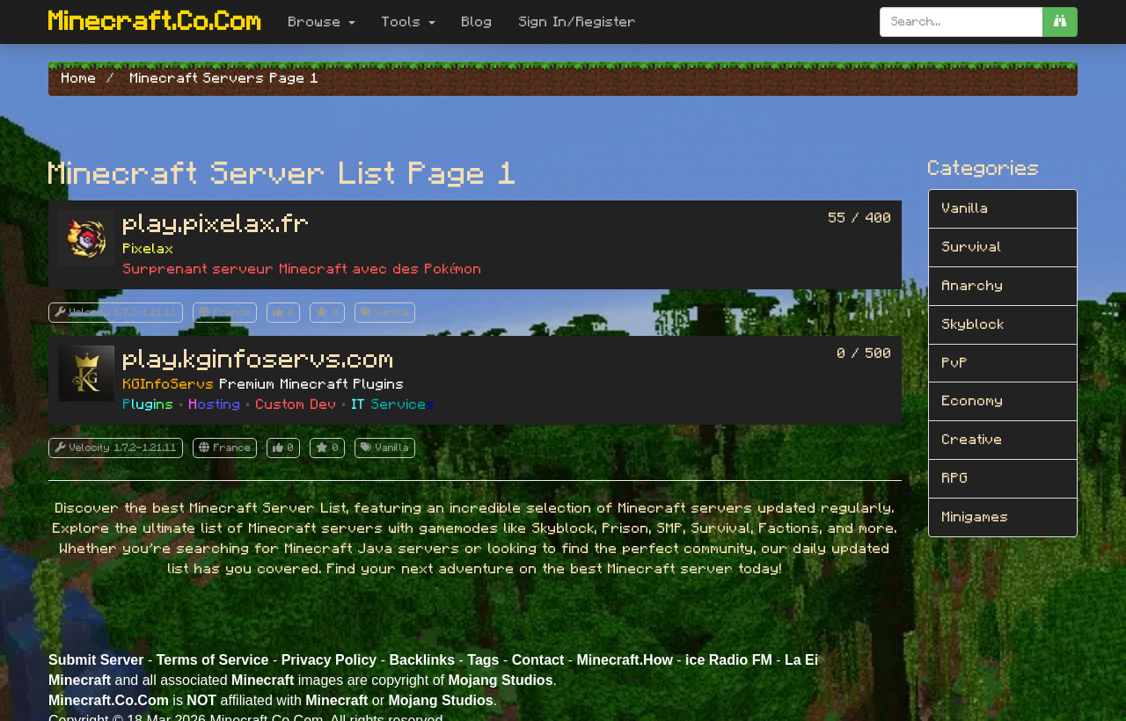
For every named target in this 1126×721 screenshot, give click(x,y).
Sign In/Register (578, 22)
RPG (955, 478)
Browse (322, 22)
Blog (477, 22)
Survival (972, 247)
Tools (408, 22)
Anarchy (973, 286)
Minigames (975, 517)
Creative (972, 440)
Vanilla (965, 208)
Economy (973, 401)
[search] (1060, 22)
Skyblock (973, 324)
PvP (955, 363)
